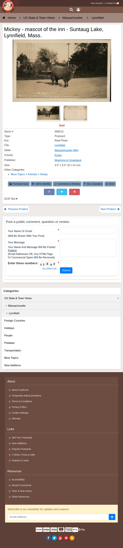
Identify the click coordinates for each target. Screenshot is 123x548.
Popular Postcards (21, 449)
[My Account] (78, 10)
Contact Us (111, 3)
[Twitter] (54, 538)
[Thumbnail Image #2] (75, 114)
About (11, 381)
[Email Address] (58, 517)
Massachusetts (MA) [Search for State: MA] (67, 150)
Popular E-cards (20, 460)
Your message (16, 242)
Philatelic (9, 343)
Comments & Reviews (67, 184)
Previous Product (16, 209)
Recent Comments (21, 485)
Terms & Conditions (22, 401)
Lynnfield (11, 313)
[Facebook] (48, 538)
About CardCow (20, 390)
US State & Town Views (61, 298)
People (8, 335)
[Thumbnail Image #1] (48, 114)
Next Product (110, 209)
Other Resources (21, 496)
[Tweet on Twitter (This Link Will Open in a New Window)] (62, 192)
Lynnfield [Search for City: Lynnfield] (60, 145)
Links (10, 429)
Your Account (97, 3)
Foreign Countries (14, 320)
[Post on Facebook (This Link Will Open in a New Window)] (49, 192)
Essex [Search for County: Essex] (58, 155)
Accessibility (18, 479)
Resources (14, 471)
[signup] (112, 517)
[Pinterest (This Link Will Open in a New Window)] (74, 192)
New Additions (12, 365)
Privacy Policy (19, 407)
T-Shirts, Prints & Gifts (23, 454)
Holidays (9, 328)
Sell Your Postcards (22, 437)
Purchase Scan (18, 184)
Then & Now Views (22, 491)
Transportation (12, 350)
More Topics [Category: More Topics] (18, 174)
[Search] (71, 10)
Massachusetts (15, 305)
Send (110, 184)
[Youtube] (60, 538)
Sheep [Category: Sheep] (43, 174)
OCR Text (9, 198)
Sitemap (16, 418)
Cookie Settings (20, 412)
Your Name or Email (20, 231)
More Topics (11, 357)
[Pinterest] (66, 538)
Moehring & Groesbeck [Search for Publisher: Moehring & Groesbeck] (68, 160)
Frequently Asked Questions (26, 395)
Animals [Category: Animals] (32, 174)
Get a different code (49, 268)
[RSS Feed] (72, 538)
